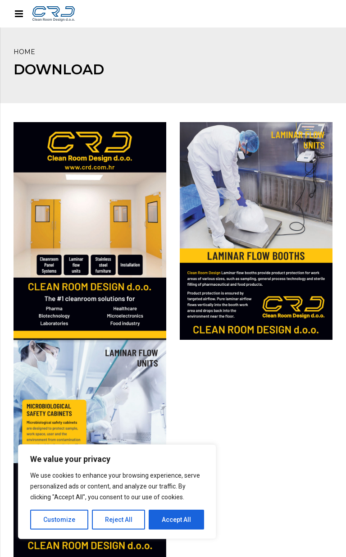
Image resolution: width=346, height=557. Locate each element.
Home (24, 52)
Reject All (118, 519)
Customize (59, 519)
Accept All (176, 519)
